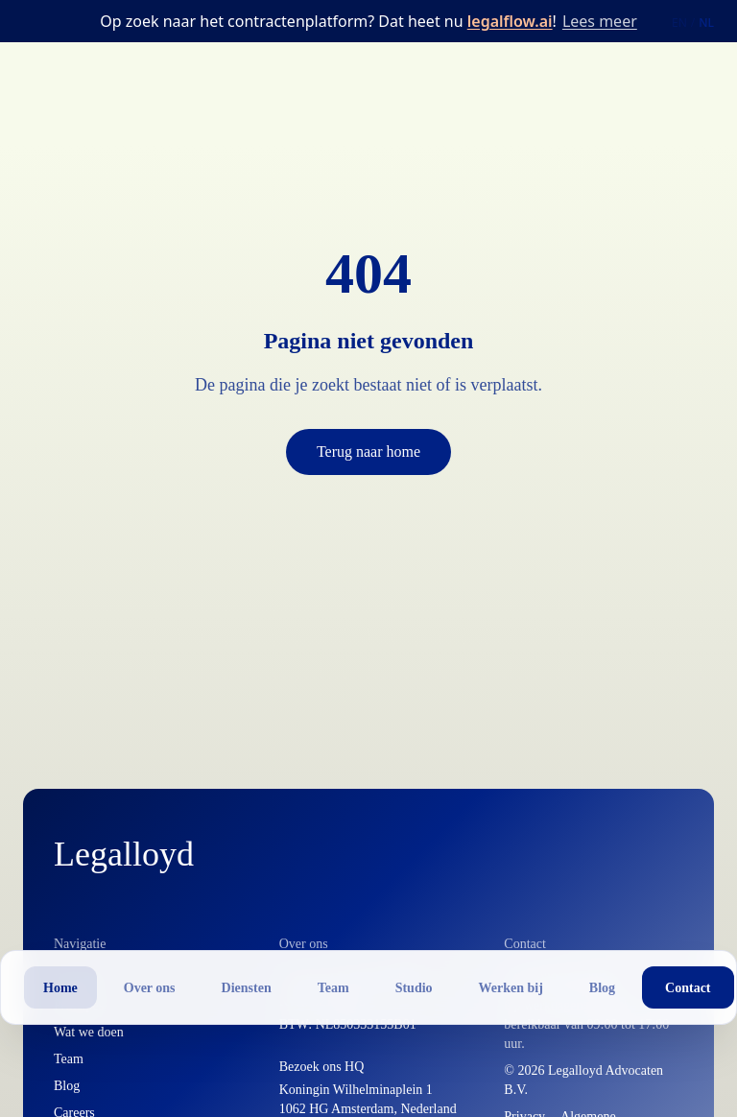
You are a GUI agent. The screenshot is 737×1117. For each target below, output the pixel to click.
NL (706, 23)
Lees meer (599, 21)
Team (68, 1059)
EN (679, 23)
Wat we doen (89, 1032)
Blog (67, 1086)
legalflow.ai (510, 21)
